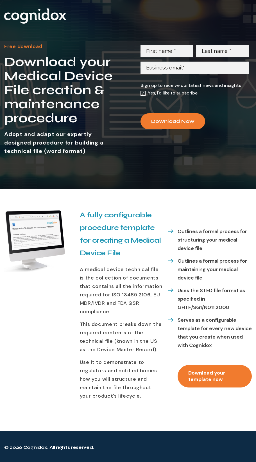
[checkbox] (195, 93)
